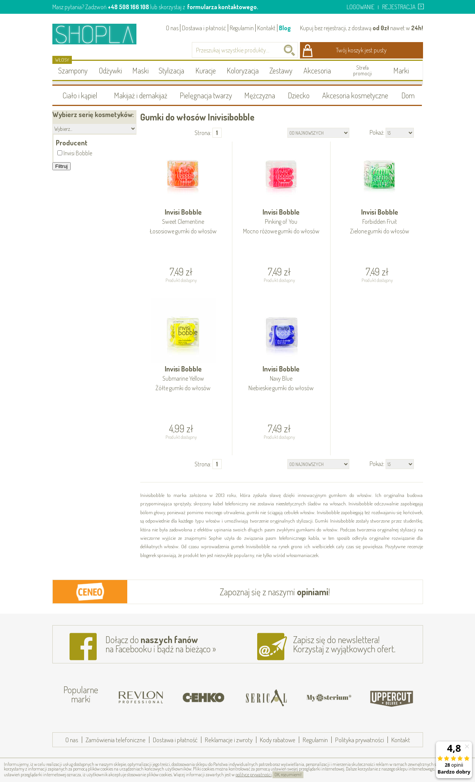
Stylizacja (171, 70)
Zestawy (280, 70)
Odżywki (110, 70)
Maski (140, 70)
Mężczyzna (259, 95)
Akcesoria (317, 70)
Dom (408, 95)
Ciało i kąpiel (80, 95)
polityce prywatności (253, 774)
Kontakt (266, 28)
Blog (285, 28)
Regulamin (242, 28)
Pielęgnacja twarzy (206, 95)
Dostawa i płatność (204, 28)
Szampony (73, 70)
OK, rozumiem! (288, 774)
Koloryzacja (243, 70)
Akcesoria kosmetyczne (355, 95)
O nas (172, 28)
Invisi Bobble (183, 222)
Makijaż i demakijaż (140, 95)
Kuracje (205, 70)
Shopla (99, 33)
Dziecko (299, 95)
